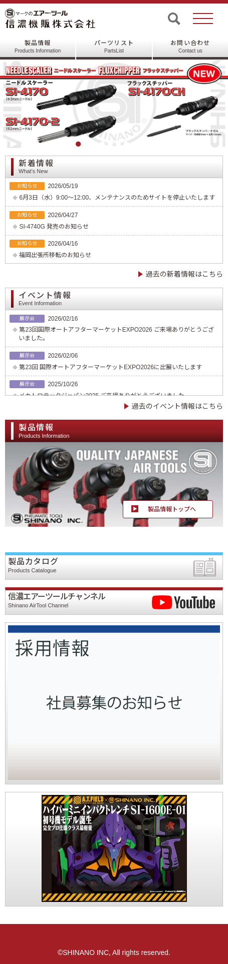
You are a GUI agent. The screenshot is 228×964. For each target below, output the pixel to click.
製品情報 (38, 47)
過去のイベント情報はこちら (177, 406)
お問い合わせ (190, 47)
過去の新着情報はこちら (184, 274)
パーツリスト (114, 47)
